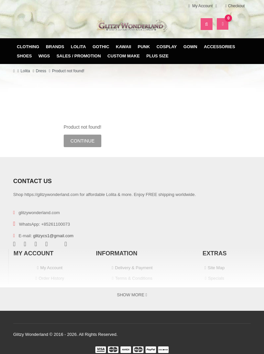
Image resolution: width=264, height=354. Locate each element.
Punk (144, 46)
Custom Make (124, 55)
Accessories (219, 46)
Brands (55, 46)
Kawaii (123, 46)
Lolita (78, 46)
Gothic (101, 46)
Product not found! (68, 71)
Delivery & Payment (133, 267)
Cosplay (166, 46)
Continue (82, 141)
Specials (216, 278)
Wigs (44, 55)
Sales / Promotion (78, 55)
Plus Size (158, 55)
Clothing (28, 46)
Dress (41, 71)
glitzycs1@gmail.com (53, 235)
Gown (190, 46)
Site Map (216, 267)
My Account (51, 267)
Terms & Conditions (133, 278)
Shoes (24, 55)
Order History (51, 278)
